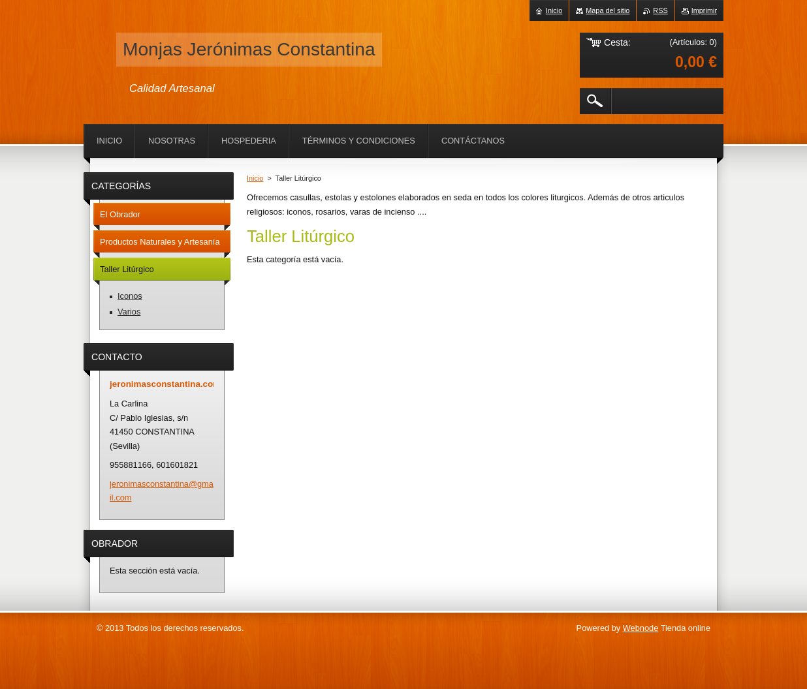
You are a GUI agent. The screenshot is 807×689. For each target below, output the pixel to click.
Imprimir (704, 10)
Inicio (255, 178)
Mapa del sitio (607, 10)
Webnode (641, 628)
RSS (660, 10)
